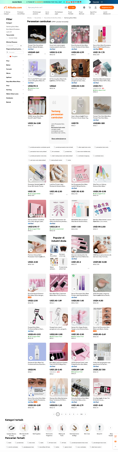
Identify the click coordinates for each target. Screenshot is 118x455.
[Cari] (72, 7)
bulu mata (31, 443)
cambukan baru (98, 156)
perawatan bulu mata (101, 147)
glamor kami (67, 447)
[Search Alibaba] (45, 7)
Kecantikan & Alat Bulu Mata (52, 18)
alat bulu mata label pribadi (37, 160)
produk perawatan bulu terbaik (63, 147)
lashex (56, 447)
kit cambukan (55, 151)
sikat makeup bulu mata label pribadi (61, 156)
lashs (41, 443)
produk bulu (67, 151)
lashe (68, 160)
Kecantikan (38, 18)
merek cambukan (12, 447)
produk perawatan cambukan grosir (39, 147)
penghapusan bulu (28, 447)
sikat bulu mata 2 (95, 447)
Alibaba (29, 18)
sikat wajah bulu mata (84, 147)
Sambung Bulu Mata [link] (70, 18)
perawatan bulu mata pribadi (37, 151)
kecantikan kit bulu (44, 447)
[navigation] (15, 216)
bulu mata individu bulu (83, 151)
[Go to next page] (85, 414)
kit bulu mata (51, 443)
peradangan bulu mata (99, 443)
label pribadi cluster (55, 160)
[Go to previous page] (54, 414)
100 (81, 414)
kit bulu (63, 443)
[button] (66, 7)
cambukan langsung (82, 156)
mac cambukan (81, 447)
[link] (115, 436)
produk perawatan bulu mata (79, 443)
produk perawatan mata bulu (37, 156)
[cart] (90, 8)
